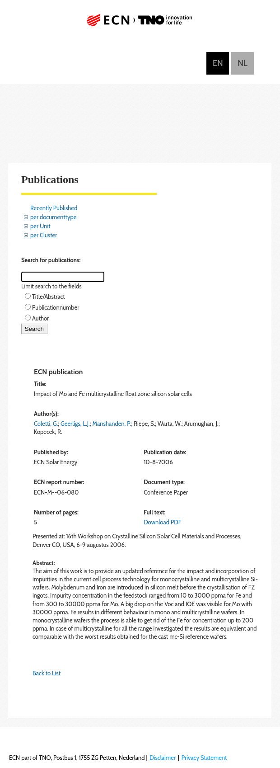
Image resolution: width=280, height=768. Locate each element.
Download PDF (162, 522)
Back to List (47, 673)
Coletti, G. (46, 423)
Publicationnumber (55, 307)
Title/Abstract (48, 296)
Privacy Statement (204, 757)
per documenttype (53, 217)
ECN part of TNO (140, 23)
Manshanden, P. (112, 423)
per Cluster (43, 235)
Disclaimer (162, 757)
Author (40, 318)
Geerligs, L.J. (75, 423)
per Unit (40, 226)
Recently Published (53, 208)
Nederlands (242, 63)
